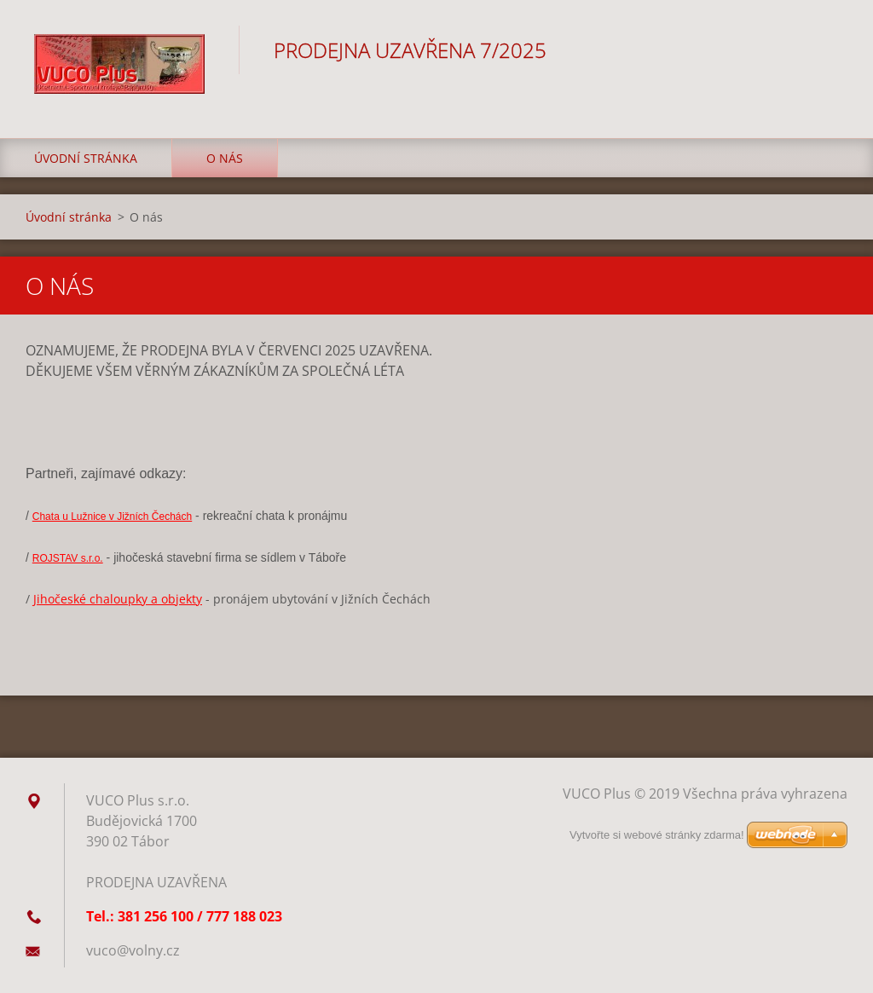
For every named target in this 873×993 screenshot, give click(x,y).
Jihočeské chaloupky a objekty (117, 599)
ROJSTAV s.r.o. (67, 558)
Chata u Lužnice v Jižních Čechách (112, 516)
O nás (224, 158)
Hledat (828, 49)
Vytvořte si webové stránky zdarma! (656, 834)
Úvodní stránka (85, 158)
